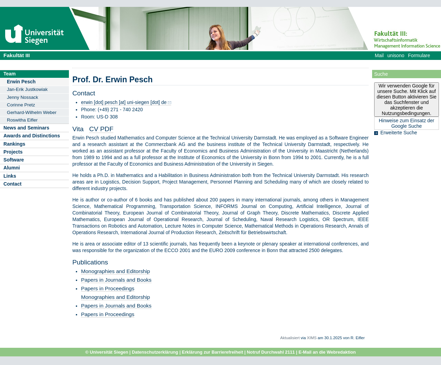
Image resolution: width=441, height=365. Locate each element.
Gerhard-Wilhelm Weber (32, 112)
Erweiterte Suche (398, 132)
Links (9, 176)
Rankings (14, 144)
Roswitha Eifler (22, 120)
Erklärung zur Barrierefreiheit (212, 352)
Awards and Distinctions (31, 135)
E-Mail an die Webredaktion (327, 352)
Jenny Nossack (22, 97)
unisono (395, 55)
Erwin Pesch (21, 81)
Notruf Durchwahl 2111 (271, 352)
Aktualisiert (289, 338)
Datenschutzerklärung (155, 352)
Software (13, 160)
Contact (12, 184)
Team (9, 73)
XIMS (312, 338)
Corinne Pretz (21, 104)
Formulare (419, 55)
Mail (379, 55)
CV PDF (101, 129)
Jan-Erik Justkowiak (27, 89)
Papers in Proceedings (107, 288)
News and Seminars (26, 128)
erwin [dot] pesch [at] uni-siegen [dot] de (123, 102)
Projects (13, 152)
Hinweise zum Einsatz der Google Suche (406, 123)
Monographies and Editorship (115, 271)
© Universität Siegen (106, 352)
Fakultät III (16, 55)
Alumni (11, 167)
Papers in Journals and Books (116, 280)
